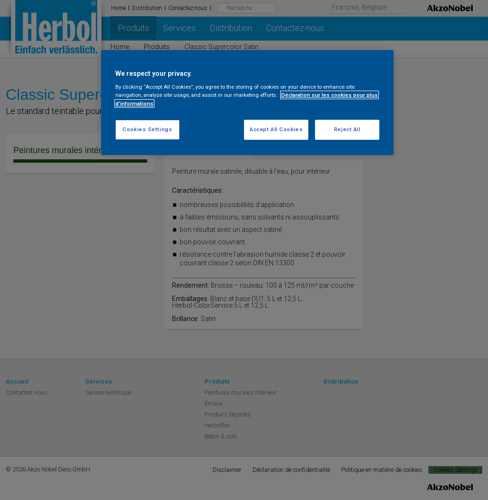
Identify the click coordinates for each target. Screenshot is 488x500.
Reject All (347, 129)
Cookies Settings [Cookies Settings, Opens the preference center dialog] (147, 129)
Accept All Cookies (276, 129)
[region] (247, 102)
